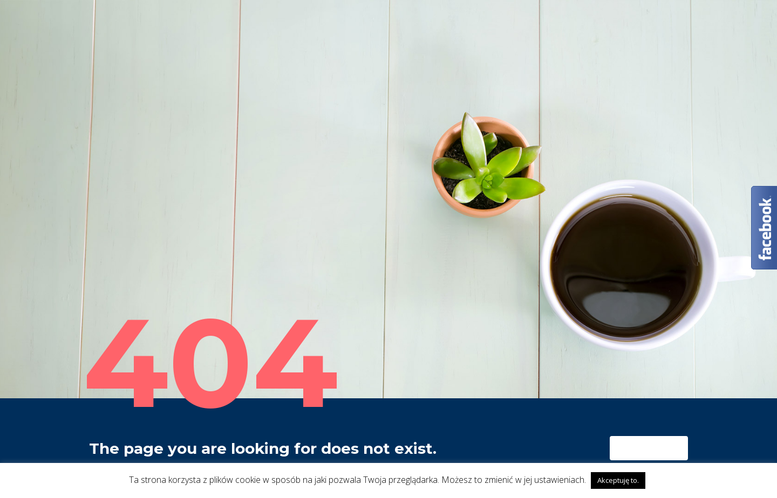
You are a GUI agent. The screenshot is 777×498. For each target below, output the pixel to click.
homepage (650, 448)
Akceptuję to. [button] (618, 480)
